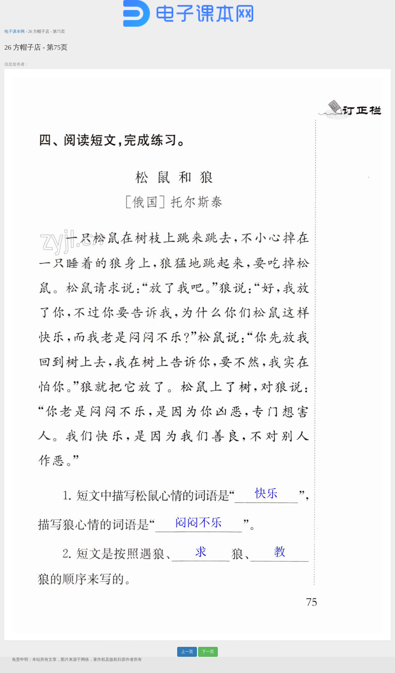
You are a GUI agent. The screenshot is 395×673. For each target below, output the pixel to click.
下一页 (208, 651)
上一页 (187, 651)
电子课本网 (14, 31)
